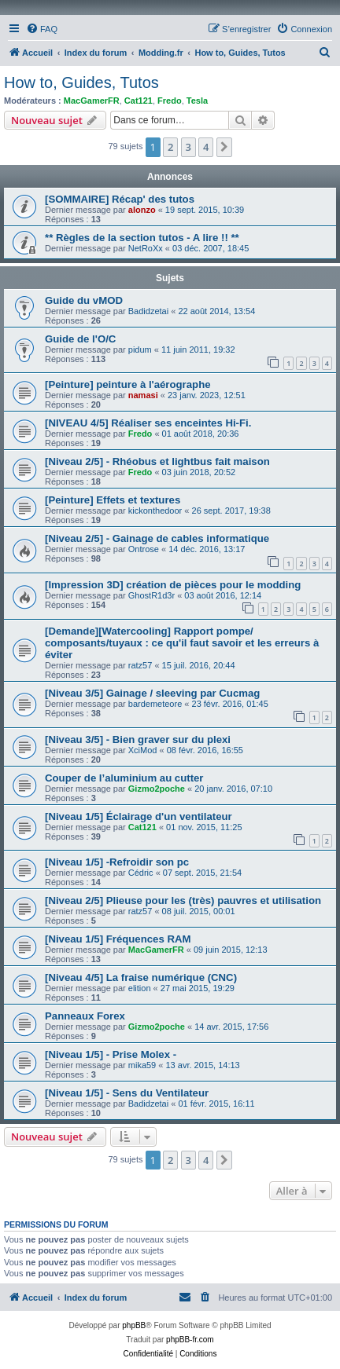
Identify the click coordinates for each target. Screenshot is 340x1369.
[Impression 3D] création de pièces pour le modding (173, 585)
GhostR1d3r (151, 595)
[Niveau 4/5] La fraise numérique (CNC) (141, 977)
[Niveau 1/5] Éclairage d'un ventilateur (138, 816)
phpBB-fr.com (190, 1339)
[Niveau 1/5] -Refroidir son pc (117, 862)
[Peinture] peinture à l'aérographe (128, 384)
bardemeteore (155, 703)
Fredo (169, 100)
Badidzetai (148, 311)
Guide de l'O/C (80, 339)
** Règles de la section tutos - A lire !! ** (142, 237)
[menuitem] (41, 29)
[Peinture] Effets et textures (112, 500)
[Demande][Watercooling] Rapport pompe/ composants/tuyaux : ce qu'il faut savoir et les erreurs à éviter (182, 643)
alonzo (142, 209)
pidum (140, 349)
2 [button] (170, 147)
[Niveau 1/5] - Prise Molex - (110, 1054)
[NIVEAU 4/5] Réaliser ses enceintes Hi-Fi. (148, 423)
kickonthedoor (155, 510)
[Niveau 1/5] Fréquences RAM (117, 939)
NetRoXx (145, 248)
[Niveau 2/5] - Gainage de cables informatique (157, 538)
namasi (143, 395)
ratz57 (140, 665)
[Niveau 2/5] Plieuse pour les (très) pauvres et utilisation (183, 900)
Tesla (197, 100)
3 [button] (188, 147)
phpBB (134, 1325)
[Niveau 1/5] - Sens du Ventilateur (127, 1093)
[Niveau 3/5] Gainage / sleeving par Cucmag (152, 693)
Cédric (140, 872)
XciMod (142, 750)
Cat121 (138, 100)
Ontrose (143, 549)
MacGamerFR (92, 100)
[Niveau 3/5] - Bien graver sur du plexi (138, 739)
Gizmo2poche (156, 788)
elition (139, 988)
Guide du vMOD (84, 300)
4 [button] (206, 147)
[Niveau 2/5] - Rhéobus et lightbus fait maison (157, 461)
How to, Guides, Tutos (81, 82)
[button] (224, 146)
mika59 (142, 1065)
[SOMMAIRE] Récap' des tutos (119, 199)
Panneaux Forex (85, 1016)
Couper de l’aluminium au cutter (124, 778)
